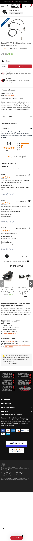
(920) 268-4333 (10, 341)
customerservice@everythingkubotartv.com (17, 345)
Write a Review (16, 169)
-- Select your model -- (15, 13)
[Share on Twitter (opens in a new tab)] (10, 194)
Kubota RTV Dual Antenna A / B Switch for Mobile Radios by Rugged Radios (8, 290)
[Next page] (26, 256)
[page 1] (7, 256)
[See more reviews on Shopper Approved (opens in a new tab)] (13, 194)
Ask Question (13, 48)
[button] (16, 538)
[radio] (24, 143)
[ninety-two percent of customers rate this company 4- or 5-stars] (17, 157)
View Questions (23, 48)
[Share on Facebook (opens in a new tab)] (7, 194)
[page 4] (18, 256)
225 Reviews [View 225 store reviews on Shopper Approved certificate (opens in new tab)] (10, 151)
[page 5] (22, 256)
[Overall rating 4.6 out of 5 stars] (9, 147)
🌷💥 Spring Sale (16, 1)
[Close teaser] (22, 536)
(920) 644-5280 (8, 347)
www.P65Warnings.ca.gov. (10, 363)
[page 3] (15, 256)
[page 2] (11, 256)
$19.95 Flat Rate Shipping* (10, 333)
